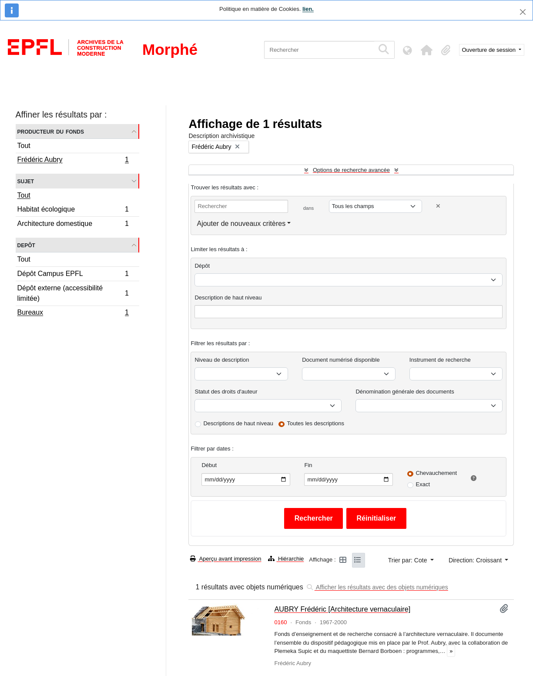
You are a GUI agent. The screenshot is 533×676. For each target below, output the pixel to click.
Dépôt (202, 265)
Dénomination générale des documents (404, 391)
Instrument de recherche (440, 359)
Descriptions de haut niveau (238, 423)
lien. (308, 9)
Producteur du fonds (50, 131)
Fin (308, 465)
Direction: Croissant (476, 560)
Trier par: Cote (408, 560)
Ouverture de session (489, 50)
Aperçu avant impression (225, 558)
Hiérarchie (286, 558)
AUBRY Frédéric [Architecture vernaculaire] (342, 609)
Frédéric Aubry (73, 161)
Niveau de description (221, 359)
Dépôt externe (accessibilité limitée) (73, 293)
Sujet (25, 181)
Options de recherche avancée (351, 170)
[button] (426, 50)
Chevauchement (436, 473)
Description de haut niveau (227, 297)
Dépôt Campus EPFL (73, 275)
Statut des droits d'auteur (225, 391)
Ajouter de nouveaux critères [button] (241, 223)
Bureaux (73, 313)
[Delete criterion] (438, 206)
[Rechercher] (319, 50)
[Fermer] (523, 12)
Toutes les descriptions (316, 423)
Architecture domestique (73, 225)
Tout (23, 145)
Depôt (26, 245)
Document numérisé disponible (340, 359)
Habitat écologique (73, 210)
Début (209, 465)
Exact (423, 484)
